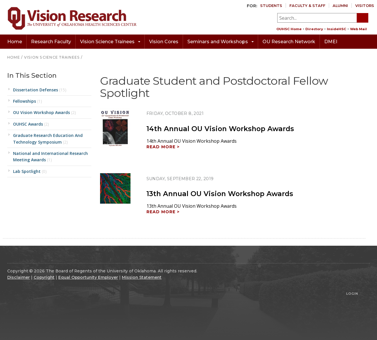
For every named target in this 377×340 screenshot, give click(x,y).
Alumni (340, 5)
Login (352, 294)
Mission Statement (142, 277)
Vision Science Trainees (110, 41)
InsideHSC (336, 29)
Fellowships (27, 101)
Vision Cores (163, 41)
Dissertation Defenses (39, 90)
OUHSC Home (289, 29)
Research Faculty (51, 41)
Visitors (364, 5)
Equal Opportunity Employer (88, 277)
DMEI (330, 41)
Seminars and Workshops (220, 41)
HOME (13, 57)
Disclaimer (18, 277)
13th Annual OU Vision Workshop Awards (219, 193)
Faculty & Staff (307, 5)
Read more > (163, 146)
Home (14, 41)
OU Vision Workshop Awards (44, 112)
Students (271, 5)
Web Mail (358, 29)
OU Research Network (288, 41)
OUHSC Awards (31, 124)
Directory (314, 29)
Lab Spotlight (30, 171)
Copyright (44, 277)
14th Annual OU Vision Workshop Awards (220, 128)
